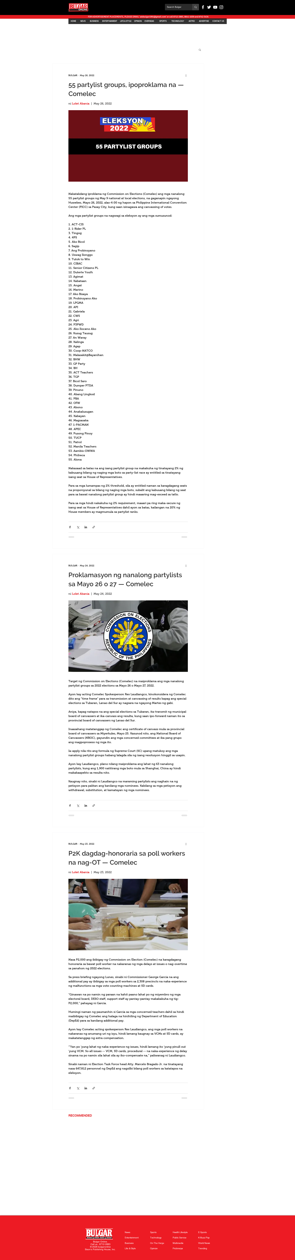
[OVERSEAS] (149, 21)
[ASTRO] (191, 21)
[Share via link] (93, 527)
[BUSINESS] (94, 21)
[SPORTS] (163, 21)
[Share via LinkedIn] (85, 527)
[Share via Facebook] (69, 527)
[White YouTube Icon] (215, 7)
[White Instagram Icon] (221, 7)
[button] (199, 50)
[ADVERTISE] (204, 21)
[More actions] (186, 75)
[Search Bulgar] (176, 7)
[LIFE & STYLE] (125, 21)
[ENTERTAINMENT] (109, 21)
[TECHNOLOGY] (177, 21)
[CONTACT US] (218, 21)
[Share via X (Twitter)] (77, 527)
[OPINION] (138, 21)
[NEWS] (83, 21)
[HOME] (73, 21)
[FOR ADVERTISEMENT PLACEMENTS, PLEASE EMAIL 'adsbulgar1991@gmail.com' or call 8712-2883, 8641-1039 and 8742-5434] (148, 17)
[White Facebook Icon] (202, 7)
